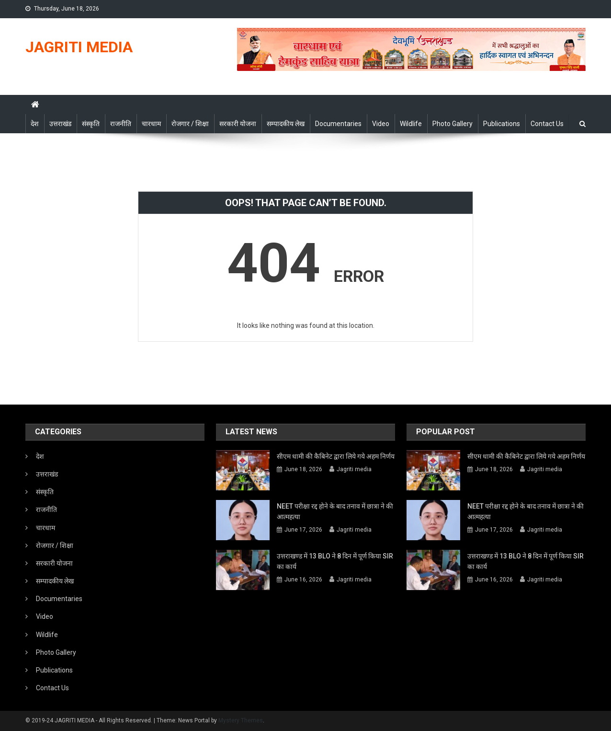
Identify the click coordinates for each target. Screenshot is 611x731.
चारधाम (151, 124)
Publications (501, 124)
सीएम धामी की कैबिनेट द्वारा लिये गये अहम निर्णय (336, 456)
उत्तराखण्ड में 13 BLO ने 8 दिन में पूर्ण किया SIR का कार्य (335, 561)
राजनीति (120, 124)
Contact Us (547, 124)
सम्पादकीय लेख (286, 124)
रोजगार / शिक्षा (190, 124)
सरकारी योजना (237, 124)
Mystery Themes (240, 720)
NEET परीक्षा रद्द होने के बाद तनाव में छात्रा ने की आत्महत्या (335, 511)
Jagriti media (354, 469)
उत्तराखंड (60, 124)
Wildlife (411, 124)
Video (380, 124)
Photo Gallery (452, 124)
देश (35, 124)
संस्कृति (91, 124)
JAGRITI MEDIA (79, 47)
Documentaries (338, 124)
